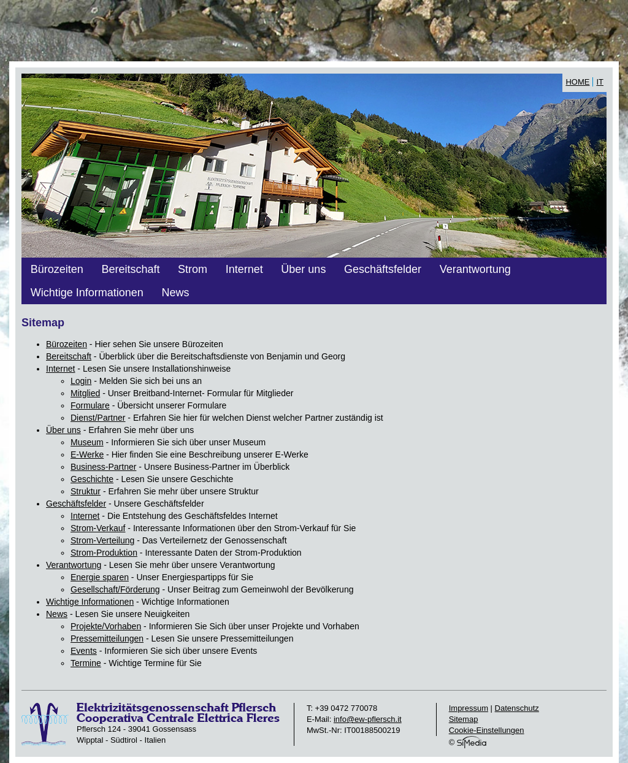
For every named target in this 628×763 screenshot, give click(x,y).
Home (577, 81)
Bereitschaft (130, 269)
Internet (244, 269)
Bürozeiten (57, 269)
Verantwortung (475, 269)
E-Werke (87, 454)
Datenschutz (517, 708)
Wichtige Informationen (87, 292)
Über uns (303, 269)
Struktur (86, 491)
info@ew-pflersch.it (368, 719)
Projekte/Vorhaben (106, 626)
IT (599, 81)
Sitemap (463, 719)
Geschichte (92, 479)
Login (81, 381)
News (175, 292)
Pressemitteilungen (107, 638)
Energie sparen (100, 577)
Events (84, 651)
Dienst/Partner (98, 418)
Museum (87, 442)
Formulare (90, 405)
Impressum (468, 708)
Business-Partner (103, 467)
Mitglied (85, 393)
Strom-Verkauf (98, 528)
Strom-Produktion (104, 553)
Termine (86, 663)
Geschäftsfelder (382, 269)
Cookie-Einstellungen (486, 730)
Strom (192, 269)
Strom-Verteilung (102, 540)
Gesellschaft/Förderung (115, 589)
